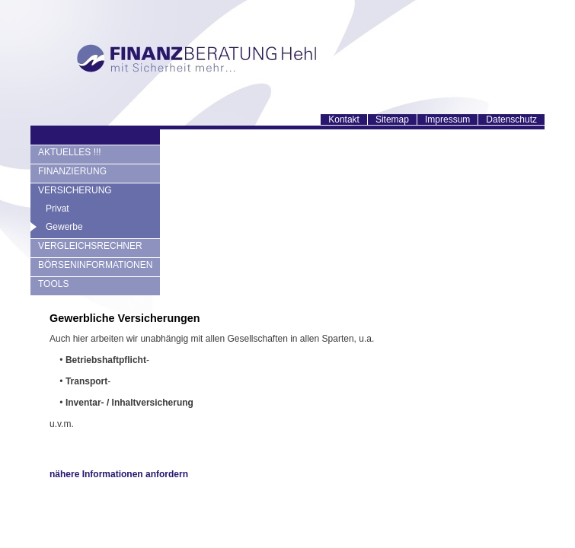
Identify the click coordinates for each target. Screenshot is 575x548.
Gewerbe (64, 226)
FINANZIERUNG (72, 171)
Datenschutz (511, 119)
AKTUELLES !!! (69, 152)
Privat (57, 208)
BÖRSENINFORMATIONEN (95, 265)
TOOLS (53, 284)
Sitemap (392, 119)
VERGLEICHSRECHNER (90, 246)
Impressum (447, 119)
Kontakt (343, 119)
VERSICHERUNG (75, 190)
